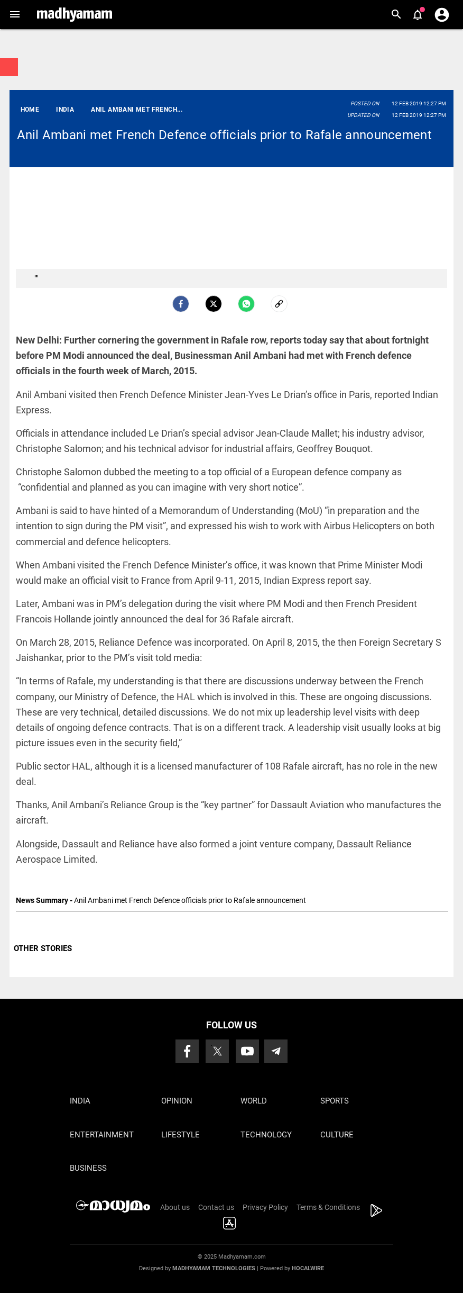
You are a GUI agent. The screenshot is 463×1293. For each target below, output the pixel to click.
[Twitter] (213, 303)
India (80, 1101)
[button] (14, 14)
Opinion (176, 1101)
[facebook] (180, 303)
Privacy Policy (265, 1207)
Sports (334, 1101)
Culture (337, 1135)
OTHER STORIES (43, 948)
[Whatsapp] (246, 303)
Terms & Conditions (328, 1207)
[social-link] (279, 303)
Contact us (216, 1207)
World (253, 1101)
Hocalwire (308, 1268)
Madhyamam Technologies (213, 1268)
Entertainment (102, 1135)
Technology (266, 1135)
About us (175, 1207)
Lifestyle (180, 1135)
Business (88, 1168)
